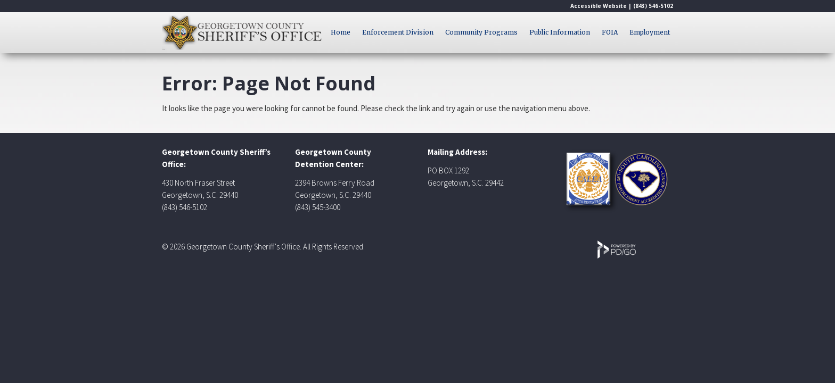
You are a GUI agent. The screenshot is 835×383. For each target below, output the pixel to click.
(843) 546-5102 (653, 6)
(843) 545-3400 (317, 207)
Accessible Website (598, 6)
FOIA (610, 32)
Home (340, 32)
